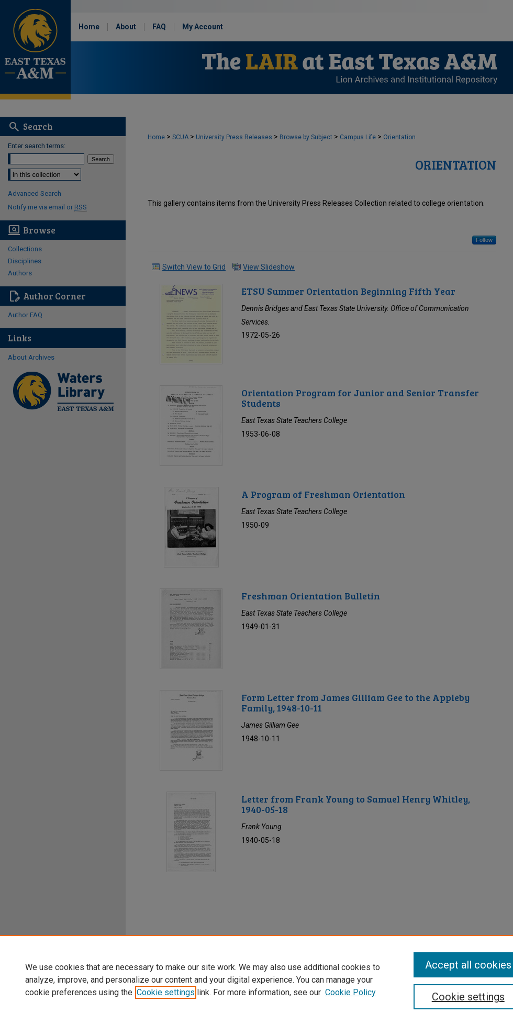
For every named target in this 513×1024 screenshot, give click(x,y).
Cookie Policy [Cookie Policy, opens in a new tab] (350, 992)
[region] (256, 979)
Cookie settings (166, 992)
